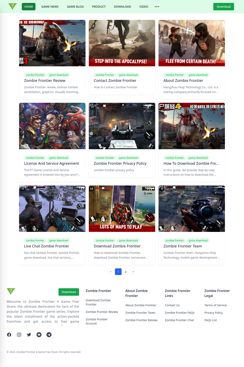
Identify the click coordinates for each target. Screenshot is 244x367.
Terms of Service (215, 305)
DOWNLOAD (122, 6)
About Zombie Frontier (140, 305)
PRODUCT (99, 6)
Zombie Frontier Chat (179, 320)
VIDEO (143, 6)
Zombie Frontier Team (140, 313)
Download (224, 6)
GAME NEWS (50, 6)
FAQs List (210, 320)
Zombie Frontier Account (97, 321)
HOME (28, 6)
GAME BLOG (75, 6)
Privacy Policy (213, 313)
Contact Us (172, 305)
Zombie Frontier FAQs (180, 313)
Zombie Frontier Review (102, 312)
